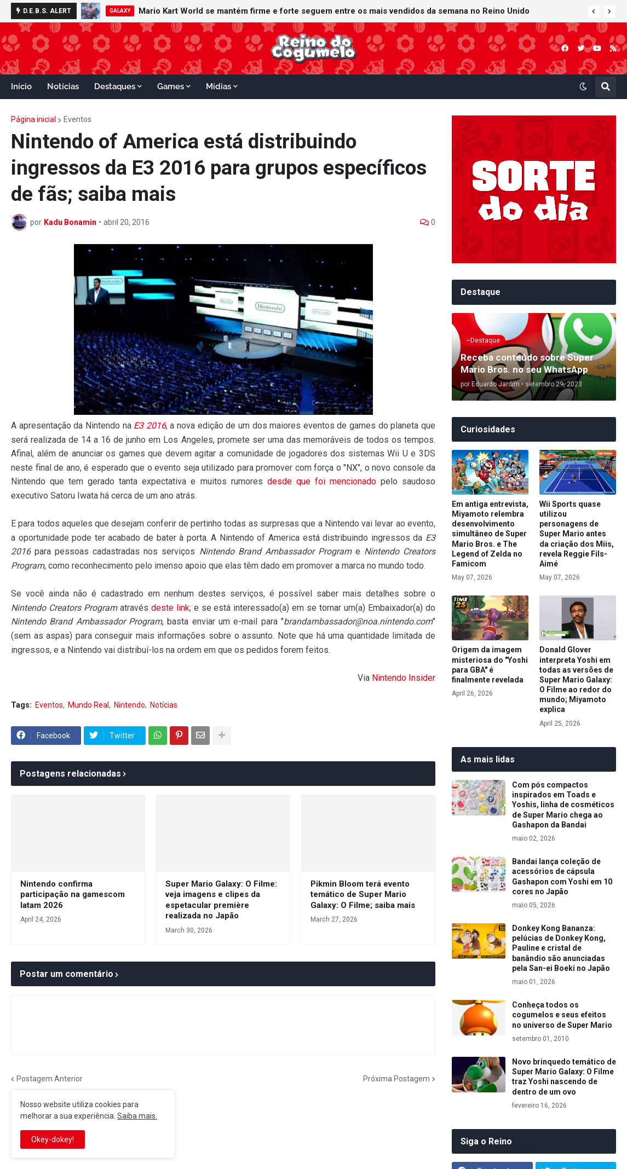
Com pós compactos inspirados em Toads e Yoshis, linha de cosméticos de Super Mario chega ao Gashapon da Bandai (563, 804)
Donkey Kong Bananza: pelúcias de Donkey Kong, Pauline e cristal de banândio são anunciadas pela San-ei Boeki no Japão (561, 948)
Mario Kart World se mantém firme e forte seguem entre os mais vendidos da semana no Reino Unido (334, 11)
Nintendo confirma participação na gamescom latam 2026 (72, 894)
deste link (170, 608)
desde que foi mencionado (321, 481)
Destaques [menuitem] (114, 86)
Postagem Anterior (49, 1078)
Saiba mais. (137, 1116)
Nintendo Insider (403, 678)
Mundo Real (88, 705)
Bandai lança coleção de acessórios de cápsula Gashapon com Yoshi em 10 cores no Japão (562, 876)
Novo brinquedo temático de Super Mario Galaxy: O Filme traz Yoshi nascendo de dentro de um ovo (564, 1076)
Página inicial (33, 119)
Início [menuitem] (21, 86)
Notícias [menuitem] (63, 86)
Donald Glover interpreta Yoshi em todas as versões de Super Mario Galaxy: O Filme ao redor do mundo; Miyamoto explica (576, 679)
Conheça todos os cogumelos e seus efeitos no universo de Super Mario (562, 1014)
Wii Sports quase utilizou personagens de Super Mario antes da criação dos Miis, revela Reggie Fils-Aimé (576, 534)
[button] (593, 11)
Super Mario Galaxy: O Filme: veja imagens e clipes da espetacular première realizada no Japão (221, 900)
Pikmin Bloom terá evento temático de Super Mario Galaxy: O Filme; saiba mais (362, 894)
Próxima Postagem (396, 1078)
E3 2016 (150, 425)
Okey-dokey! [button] (52, 1139)
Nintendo (129, 705)
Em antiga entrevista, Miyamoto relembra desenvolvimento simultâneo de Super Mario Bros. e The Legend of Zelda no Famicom (490, 534)
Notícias (163, 705)
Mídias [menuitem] (218, 86)
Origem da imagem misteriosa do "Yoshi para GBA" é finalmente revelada (490, 664)
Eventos (77, 119)
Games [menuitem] (170, 86)
